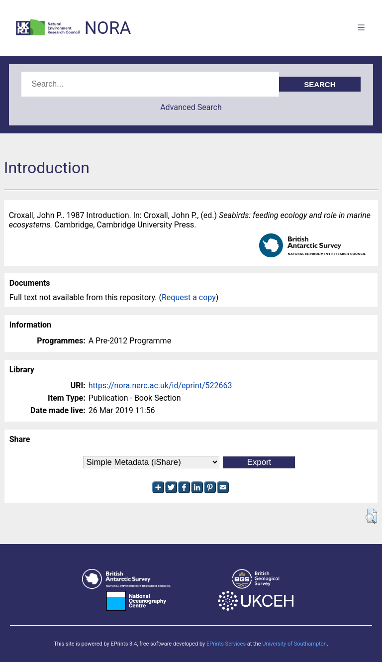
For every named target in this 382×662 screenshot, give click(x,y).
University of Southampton (294, 644)
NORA (108, 28)
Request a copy (189, 297)
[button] (371, 516)
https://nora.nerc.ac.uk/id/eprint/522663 (160, 385)
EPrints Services (226, 644)
